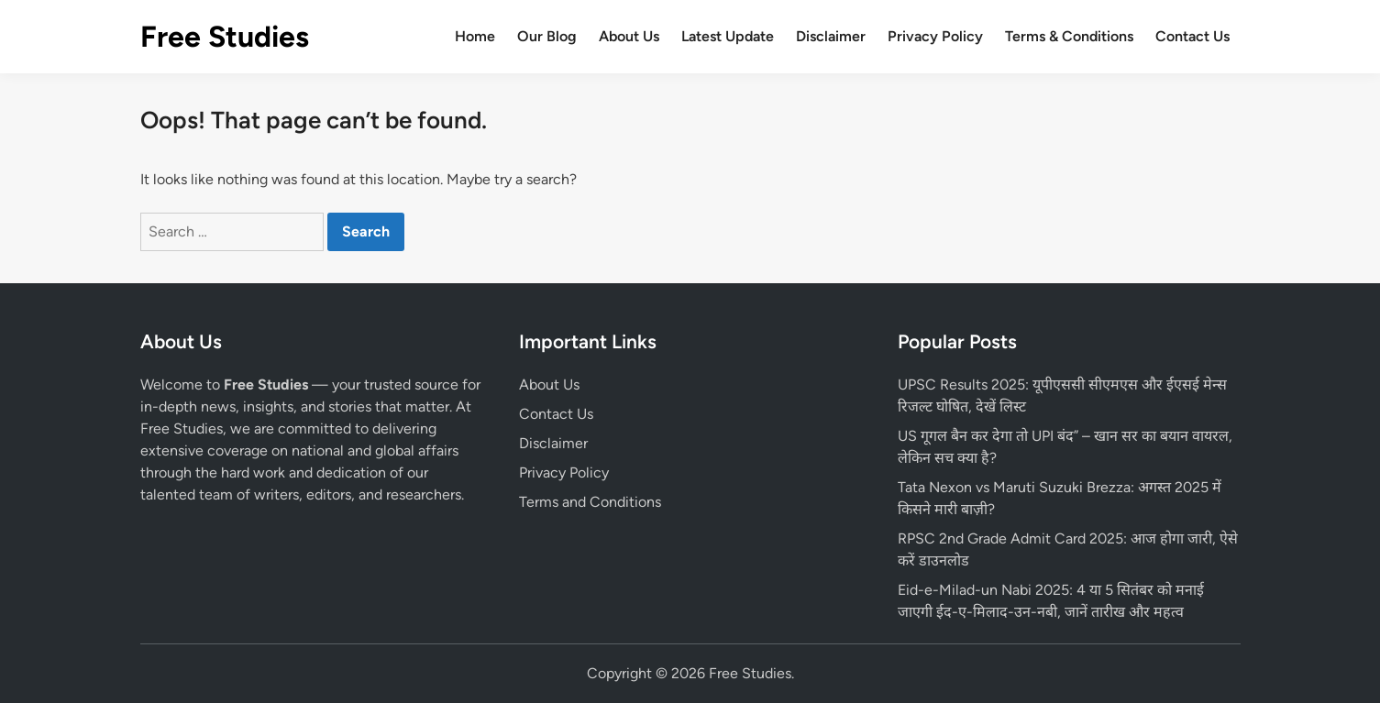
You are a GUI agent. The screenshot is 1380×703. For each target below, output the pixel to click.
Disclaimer (831, 36)
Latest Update (727, 36)
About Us (629, 36)
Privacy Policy (935, 36)
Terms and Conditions (590, 502)
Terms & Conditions (1069, 36)
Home (475, 36)
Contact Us (1192, 36)
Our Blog (547, 36)
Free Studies (224, 36)
